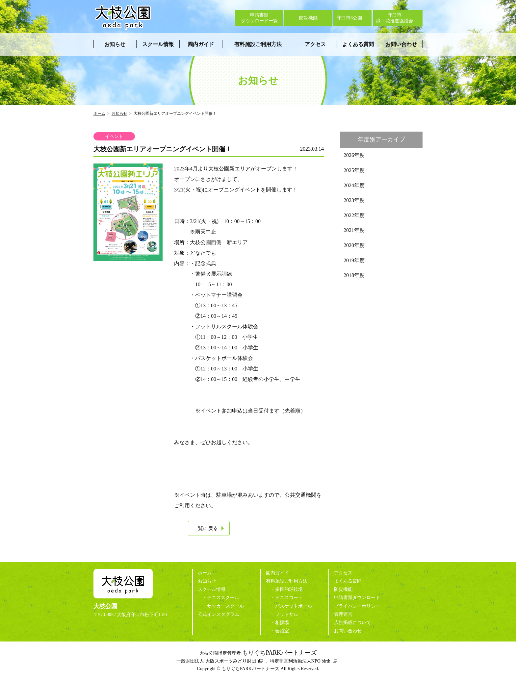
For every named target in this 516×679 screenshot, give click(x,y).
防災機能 (343, 589)
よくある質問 (358, 44)
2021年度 (354, 230)
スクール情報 (158, 44)
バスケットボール (293, 606)
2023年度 (354, 200)
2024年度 (354, 185)
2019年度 (354, 260)
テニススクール (223, 597)
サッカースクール (225, 606)
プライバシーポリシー (357, 606)
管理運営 (343, 614)
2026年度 (354, 155)
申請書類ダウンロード (357, 597)
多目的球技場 (289, 589)
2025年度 (354, 170)
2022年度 (354, 215)
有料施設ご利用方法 (258, 44)
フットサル (286, 614)
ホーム (99, 113)
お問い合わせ (401, 44)
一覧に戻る (205, 528)
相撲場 (282, 622)
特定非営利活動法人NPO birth (300, 661)
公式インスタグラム (218, 614)
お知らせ (114, 44)
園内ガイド (201, 44)
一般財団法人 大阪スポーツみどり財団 (216, 661)
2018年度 (354, 275)
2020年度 (354, 245)
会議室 (282, 630)
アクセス (315, 44)
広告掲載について (352, 622)
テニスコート (289, 597)
